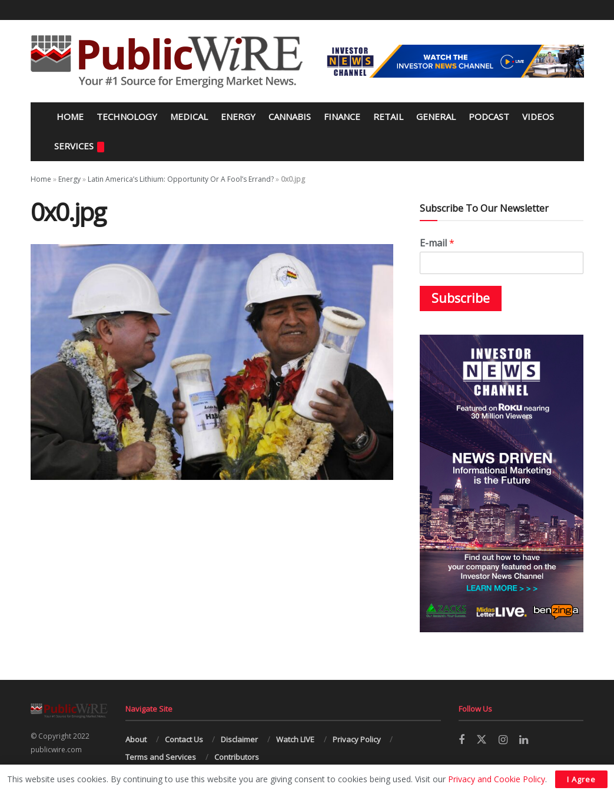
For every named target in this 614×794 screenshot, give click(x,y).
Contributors (236, 757)
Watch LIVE (295, 739)
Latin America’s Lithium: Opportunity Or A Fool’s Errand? (181, 179)
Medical (189, 116)
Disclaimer (239, 739)
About (136, 739)
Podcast (489, 116)
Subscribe (461, 298)
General (436, 116)
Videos (538, 116)
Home (69, 116)
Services (79, 146)
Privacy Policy (357, 739)
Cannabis (289, 116)
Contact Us (184, 739)
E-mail (437, 243)
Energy (238, 116)
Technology (127, 116)
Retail (388, 116)
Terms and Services (160, 757)
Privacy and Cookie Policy (496, 779)
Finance (342, 116)
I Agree (581, 779)
